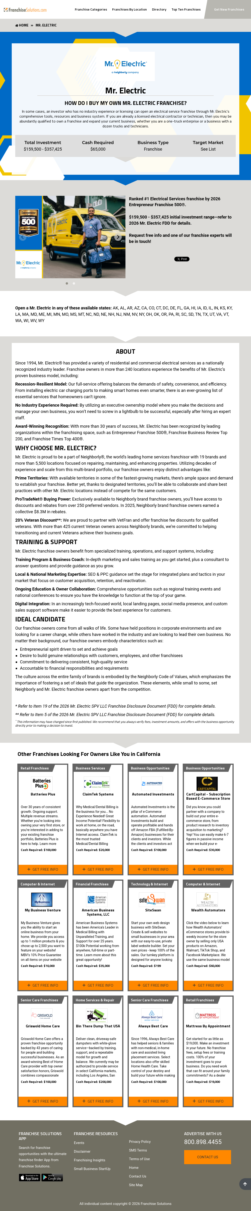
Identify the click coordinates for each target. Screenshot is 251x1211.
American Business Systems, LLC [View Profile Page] (98, 912)
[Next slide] (118, 237)
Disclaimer (82, 1151)
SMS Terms (138, 1150)
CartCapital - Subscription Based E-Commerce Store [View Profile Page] (208, 796)
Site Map (136, 1185)
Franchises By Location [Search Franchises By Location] (129, 9)
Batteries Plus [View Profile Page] (43, 794)
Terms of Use (139, 1159)
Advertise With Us (203, 1133)
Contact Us (137, 1176)
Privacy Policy (140, 1142)
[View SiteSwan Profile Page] (153, 898)
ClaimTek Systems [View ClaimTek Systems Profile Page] (98, 794)
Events (79, 1143)
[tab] (67, 283)
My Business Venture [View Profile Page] (43, 910)
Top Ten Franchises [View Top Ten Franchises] (186, 9)
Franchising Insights (89, 1160)
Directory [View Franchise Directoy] (159, 9)
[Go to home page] (25, 9)
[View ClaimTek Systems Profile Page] (98, 782)
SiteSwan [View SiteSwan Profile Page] (153, 910)
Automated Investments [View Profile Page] (153, 794)
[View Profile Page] (43, 782)
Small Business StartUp (92, 1169)
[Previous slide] (23, 237)
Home (133, 1168)
